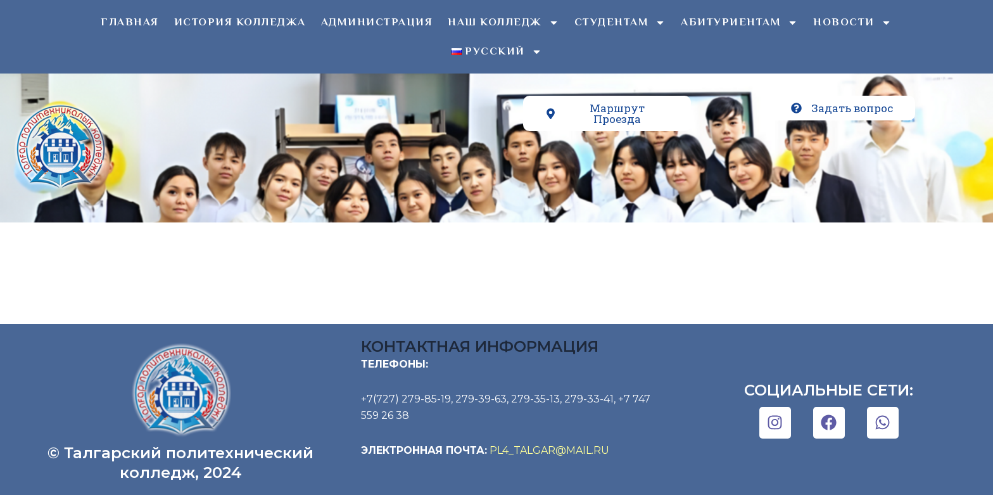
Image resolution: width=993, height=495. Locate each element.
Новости (852, 22)
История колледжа (240, 22)
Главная (130, 22)
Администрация (377, 22)
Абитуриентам (739, 22)
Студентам (620, 22)
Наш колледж (503, 22)
